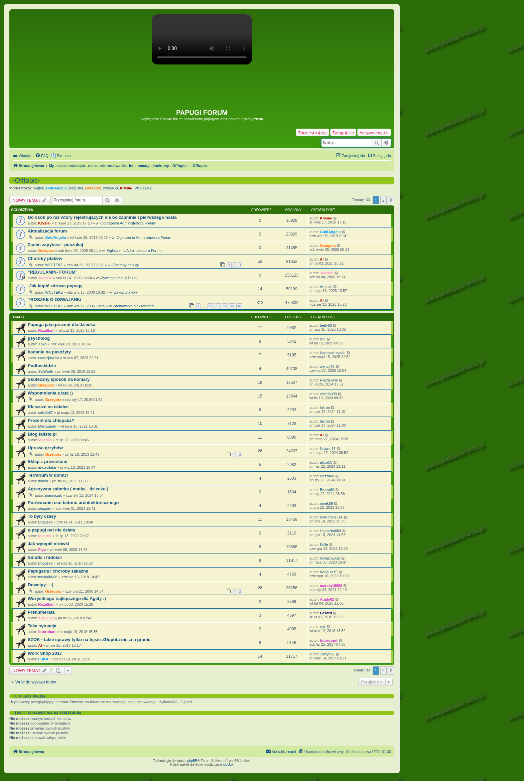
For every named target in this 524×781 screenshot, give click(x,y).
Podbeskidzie (42, 365)
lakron (325, 408)
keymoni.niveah (332, 353)
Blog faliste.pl (42, 434)
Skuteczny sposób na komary (59, 379)
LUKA (43, 659)
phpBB (192, 761)
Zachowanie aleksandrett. (134, 306)
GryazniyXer (330, 558)
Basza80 (327, 476)
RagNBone (329, 380)
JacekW (45, 278)
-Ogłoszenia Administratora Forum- (128, 223)
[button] (391, 200)
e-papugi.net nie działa (51, 529)
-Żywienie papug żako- (118, 278)
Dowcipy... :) (40, 584)
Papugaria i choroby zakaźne (58, 571)
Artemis (326, 287)
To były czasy (42, 516)
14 (225, 306)
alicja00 (326, 462)
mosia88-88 (47, 577)
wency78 (327, 366)
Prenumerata (41, 612)
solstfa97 (45, 413)
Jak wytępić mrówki (48, 543)
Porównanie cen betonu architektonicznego (73, 502)
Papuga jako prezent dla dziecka (61, 324)
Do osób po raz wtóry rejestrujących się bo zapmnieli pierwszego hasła (102, 217)
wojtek (38, 188)
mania (43, 481)
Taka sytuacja (42, 625)
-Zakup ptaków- (125, 292)
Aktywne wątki (374, 133)
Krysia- (126, 188)
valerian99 (328, 394)
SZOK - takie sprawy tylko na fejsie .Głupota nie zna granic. (90, 639)
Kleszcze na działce (48, 406)
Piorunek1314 (331, 517)
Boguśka (76, 188)
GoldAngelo (56, 188)
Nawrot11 (328, 449)
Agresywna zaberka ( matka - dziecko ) (68, 488)
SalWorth (45, 371)
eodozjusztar (48, 358)
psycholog (39, 338)
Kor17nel (46, 618)
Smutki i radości (45, 557)
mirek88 (326, 503)
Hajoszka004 (330, 531)
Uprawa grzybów (45, 447)
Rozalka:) (46, 330)
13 (218, 306)
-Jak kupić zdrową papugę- (56, 285)
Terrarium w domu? (48, 475)
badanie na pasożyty (49, 351)
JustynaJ (327, 654)
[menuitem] (41, 156)
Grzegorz (93, 188)
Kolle (324, 544)
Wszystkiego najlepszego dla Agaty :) (67, 598)
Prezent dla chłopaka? (51, 420)
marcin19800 (331, 586)
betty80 (326, 325)
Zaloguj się (343, 133)
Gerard (326, 613)
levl (322, 339)
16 (239, 306)
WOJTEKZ (143, 188)
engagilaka (47, 467)
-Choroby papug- (125, 265)
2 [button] (383, 200)
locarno (44, 440)
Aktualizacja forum (47, 230)
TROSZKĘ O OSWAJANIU (54, 299)
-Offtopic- (26, 180)
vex (322, 627)
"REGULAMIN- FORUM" (53, 272)
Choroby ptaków (45, 258)
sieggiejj (44, 508)
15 (232, 306)
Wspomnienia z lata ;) (50, 393)
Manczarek (47, 426)
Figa (42, 550)
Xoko (42, 344)
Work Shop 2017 (45, 653)
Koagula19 (329, 572)
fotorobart (47, 632)
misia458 (110, 188)
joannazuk (53, 495)
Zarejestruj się (312, 133)
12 (210, 306)
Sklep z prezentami (48, 461)
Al (321, 259)
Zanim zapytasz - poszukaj (55, 244)
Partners (64, 156)
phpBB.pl (227, 764)
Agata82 (327, 599)
